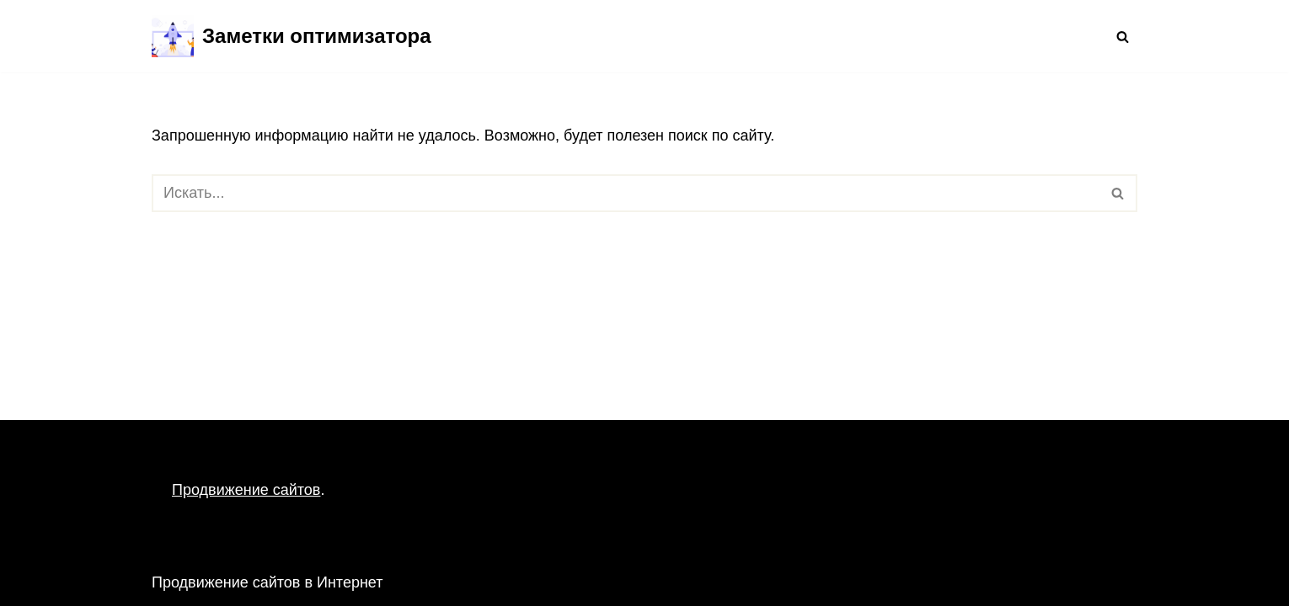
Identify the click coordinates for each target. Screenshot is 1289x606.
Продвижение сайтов (246, 489)
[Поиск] (1122, 36)
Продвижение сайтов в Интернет (267, 582)
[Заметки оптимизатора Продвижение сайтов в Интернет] (291, 36)
